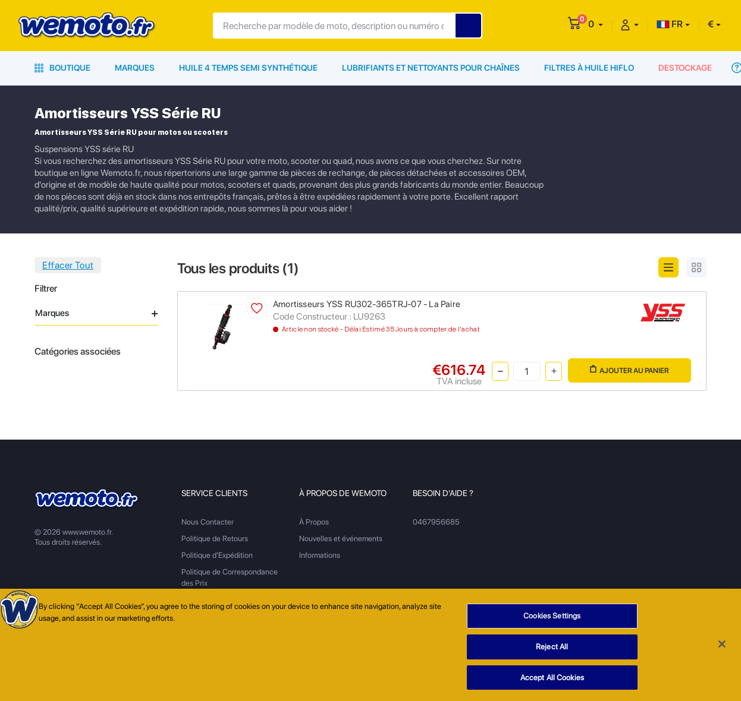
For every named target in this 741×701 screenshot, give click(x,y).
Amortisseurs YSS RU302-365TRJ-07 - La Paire (366, 304)
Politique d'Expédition (217, 555)
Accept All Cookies (552, 681)
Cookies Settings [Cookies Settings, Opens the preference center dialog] (551, 619)
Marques (135, 67)
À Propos (314, 521)
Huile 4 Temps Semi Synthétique (248, 67)
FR (670, 24)
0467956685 (436, 521)
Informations (319, 555)
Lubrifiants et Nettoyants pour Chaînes (431, 67)
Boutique (62, 67)
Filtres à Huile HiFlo (589, 67)
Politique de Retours (214, 538)
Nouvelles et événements (340, 538)
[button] (595, 24)
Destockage (685, 67)
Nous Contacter (207, 521)
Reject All (552, 650)
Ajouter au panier (629, 370)
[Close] (722, 648)
